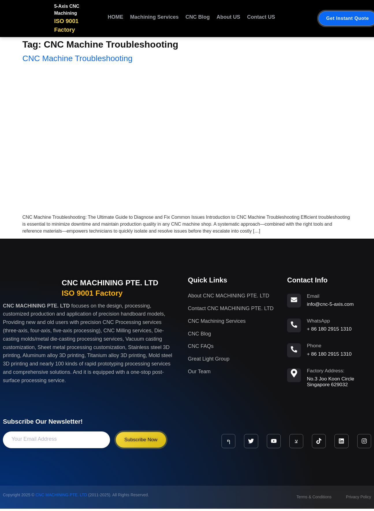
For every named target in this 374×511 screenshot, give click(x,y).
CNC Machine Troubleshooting (78, 58)
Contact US (258, 18)
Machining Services (146, 18)
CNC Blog (193, 18)
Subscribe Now (141, 442)
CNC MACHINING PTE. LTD (110, 282)
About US (225, 18)
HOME (116, 18)
